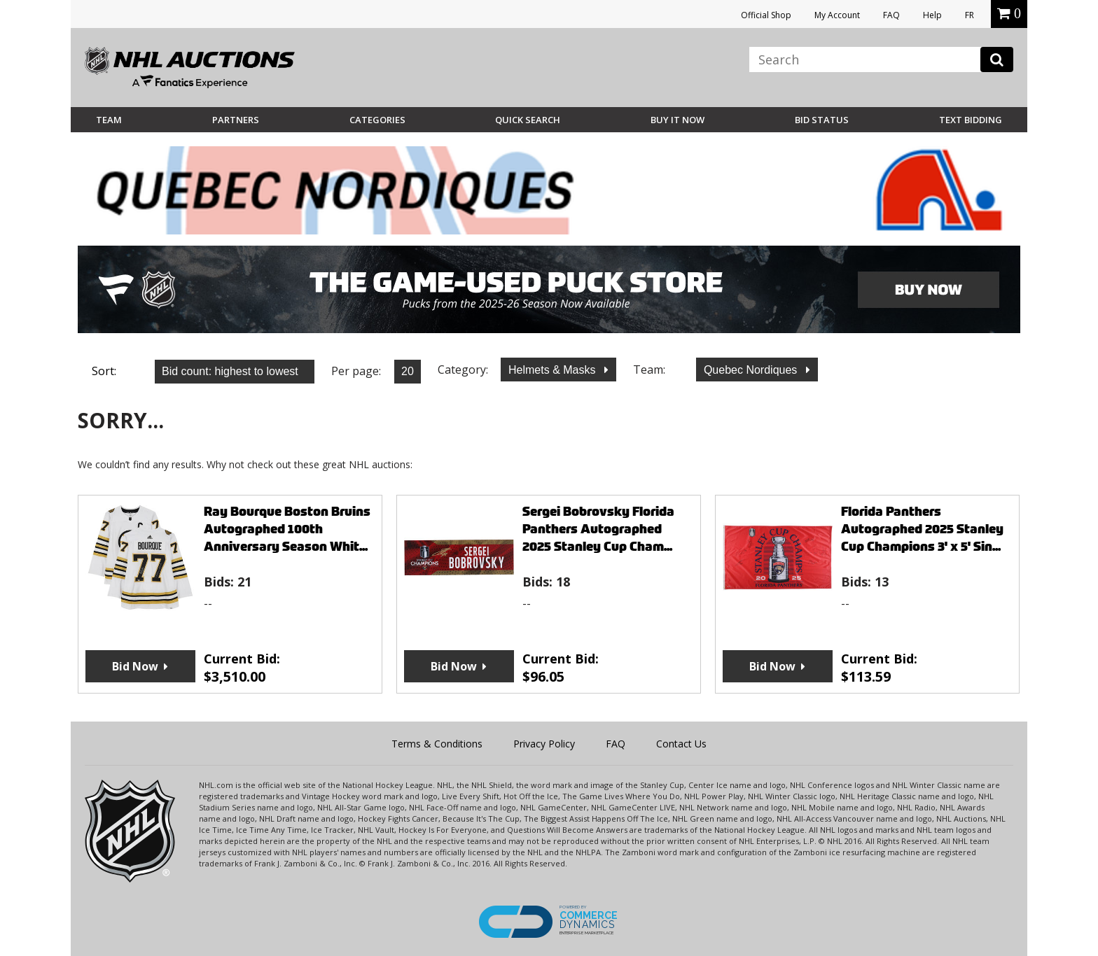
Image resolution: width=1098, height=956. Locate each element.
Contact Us (681, 743)
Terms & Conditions (436, 743)
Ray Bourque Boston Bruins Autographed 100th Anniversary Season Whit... (287, 528)
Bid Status (822, 119)
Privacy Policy (544, 743)
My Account (837, 15)
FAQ (891, 15)
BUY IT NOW (677, 119)
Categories (377, 119)
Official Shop (766, 15)
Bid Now (135, 666)
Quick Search (527, 119)
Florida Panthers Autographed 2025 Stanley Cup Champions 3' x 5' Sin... (922, 528)
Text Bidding (970, 119)
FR (969, 15)
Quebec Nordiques (752, 370)
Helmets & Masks (553, 370)
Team (109, 119)
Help (932, 15)
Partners (235, 119)
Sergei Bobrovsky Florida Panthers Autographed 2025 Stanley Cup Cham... (598, 528)
